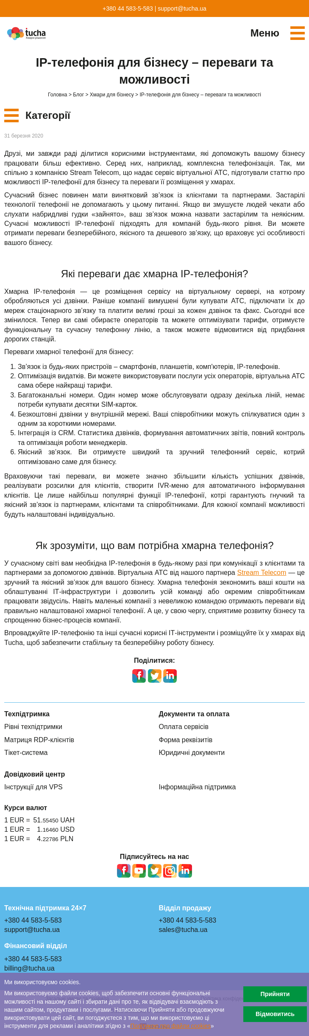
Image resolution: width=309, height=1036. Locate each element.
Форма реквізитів (186, 739)
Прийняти (275, 994)
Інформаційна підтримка (197, 787)
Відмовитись (275, 1014)
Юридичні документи (192, 752)
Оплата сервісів (184, 726)
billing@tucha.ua (29, 968)
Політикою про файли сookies (171, 1026)
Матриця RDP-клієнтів (39, 739)
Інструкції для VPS (33, 787)
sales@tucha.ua (183, 929)
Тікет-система (25, 752)
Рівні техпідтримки (33, 726)
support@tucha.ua (182, 8)
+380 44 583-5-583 (128, 8)
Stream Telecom (262, 572)
